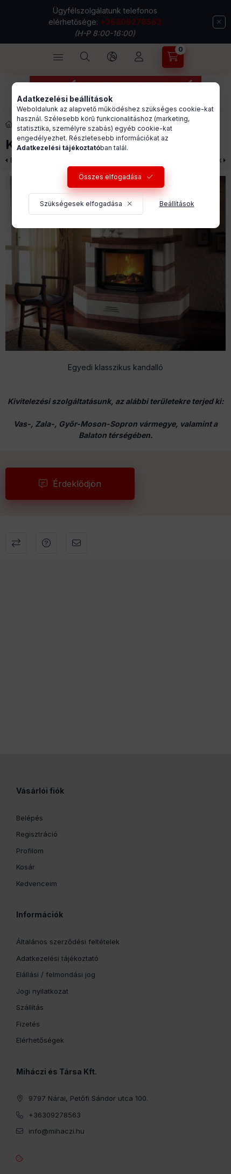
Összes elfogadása (110, 177)
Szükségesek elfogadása (81, 204)
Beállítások (176, 204)
